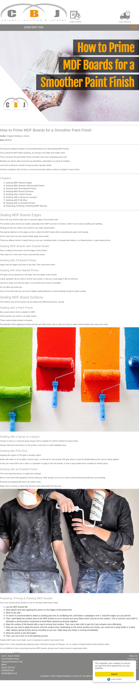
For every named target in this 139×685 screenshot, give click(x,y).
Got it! (114, 674)
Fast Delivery (125, 17)
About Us (133, 656)
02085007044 (7, 670)
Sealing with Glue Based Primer (21, 188)
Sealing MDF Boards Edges (19, 183)
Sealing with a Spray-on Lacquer (21, 197)
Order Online (75, 17)
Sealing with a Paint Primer (19, 194)
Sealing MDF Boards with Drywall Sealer (25, 185)
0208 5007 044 (33, 27)
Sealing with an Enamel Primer (20, 203)
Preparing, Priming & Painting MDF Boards (26, 206)
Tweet (16, 653)
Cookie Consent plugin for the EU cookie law (114, 679)
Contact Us (133, 659)
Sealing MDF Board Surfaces (19, 191)
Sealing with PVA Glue (16, 200)
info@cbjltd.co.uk (9, 673)
